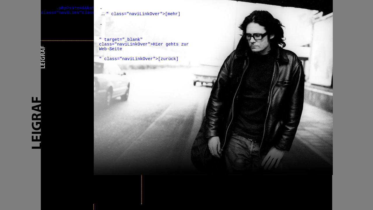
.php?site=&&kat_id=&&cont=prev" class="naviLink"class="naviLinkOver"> (88, 10)
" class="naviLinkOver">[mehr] (143, 14)
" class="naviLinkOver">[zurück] (139, 59)
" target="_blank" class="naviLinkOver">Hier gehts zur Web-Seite (144, 44)
